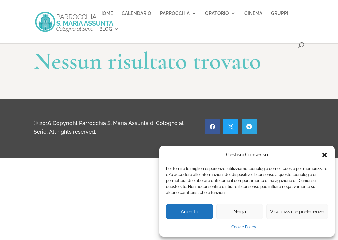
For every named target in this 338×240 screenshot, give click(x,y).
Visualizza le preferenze (297, 212)
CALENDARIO (136, 13)
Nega (239, 212)
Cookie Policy (243, 227)
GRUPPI (279, 13)
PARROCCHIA (175, 13)
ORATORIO (217, 13)
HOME (106, 13)
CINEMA (253, 13)
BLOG (105, 29)
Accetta (189, 212)
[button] (324, 155)
